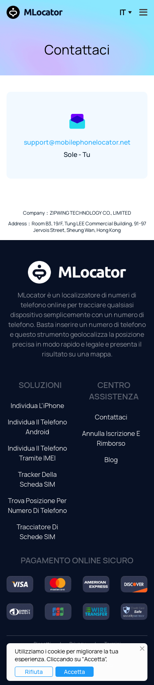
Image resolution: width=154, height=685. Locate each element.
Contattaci (111, 417)
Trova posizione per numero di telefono (37, 505)
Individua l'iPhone (37, 405)
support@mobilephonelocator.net (77, 142)
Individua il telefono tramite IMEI (37, 453)
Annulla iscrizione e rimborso (111, 438)
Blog (110, 459)
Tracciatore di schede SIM (37, 531)
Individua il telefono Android (37, 426)
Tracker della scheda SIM (37, 479)
